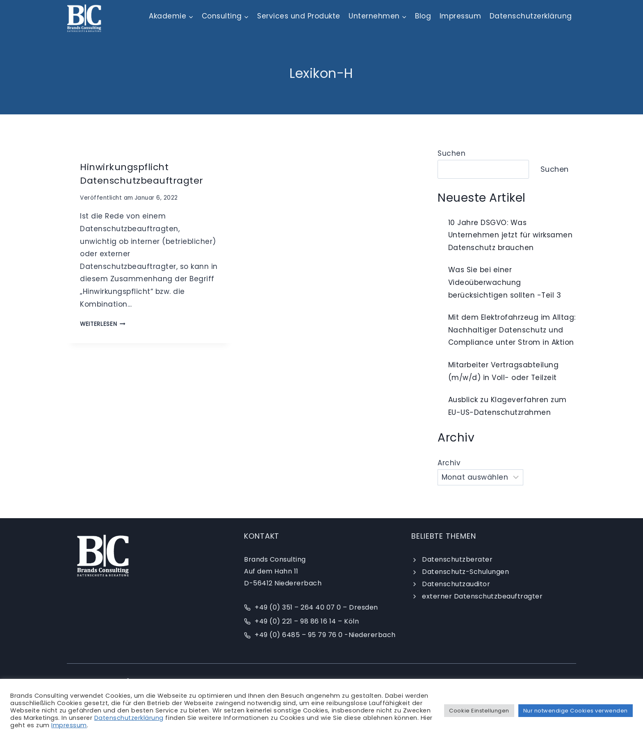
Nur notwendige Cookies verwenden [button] (575, 711)
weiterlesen (102, 324)
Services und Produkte (298, 16)
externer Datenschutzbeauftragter (482, 596)
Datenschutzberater (457, 559)
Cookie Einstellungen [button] (479, 711)
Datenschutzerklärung (531, 16)
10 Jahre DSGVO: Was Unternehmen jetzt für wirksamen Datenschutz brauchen (510, 235)
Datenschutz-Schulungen (465, 571)
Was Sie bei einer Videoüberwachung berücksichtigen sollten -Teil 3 (504, 282)
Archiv (449, 463)
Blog (423, 16)
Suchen (451, 153)
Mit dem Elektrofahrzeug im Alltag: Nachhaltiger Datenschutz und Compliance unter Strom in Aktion (512, 329)
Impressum (460, 16)
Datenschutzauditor (456, 584)
